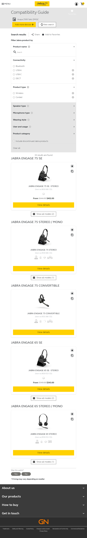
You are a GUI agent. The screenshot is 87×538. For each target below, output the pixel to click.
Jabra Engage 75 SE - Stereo (43, 186)
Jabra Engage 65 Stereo (43, 434)
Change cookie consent (43, 529)
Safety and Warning (17, 529)
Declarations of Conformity (60, 529)
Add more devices (24, 24)
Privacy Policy (43, 531)
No (26, 474)
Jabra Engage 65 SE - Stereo (43, 370)
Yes (16, 474)
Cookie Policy (30, 529)
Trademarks (6, 529)
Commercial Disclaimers (77, 529)
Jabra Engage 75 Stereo (43, 250)
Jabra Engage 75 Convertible (43, 313)
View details (43, 205)
